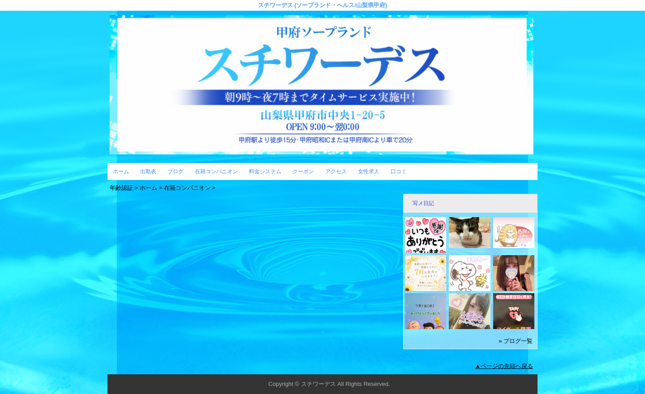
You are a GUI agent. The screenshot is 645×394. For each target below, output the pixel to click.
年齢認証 (121, 187)
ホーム (121, 171)
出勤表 (148, 171)
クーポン (303, 171)
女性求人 (368, 171)
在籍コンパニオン (216, 171)
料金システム (265, 171)
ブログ (176, 171)
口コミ (399, 171)
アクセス (336, 171)
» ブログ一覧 (516, 341)
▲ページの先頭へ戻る (504, 366)
